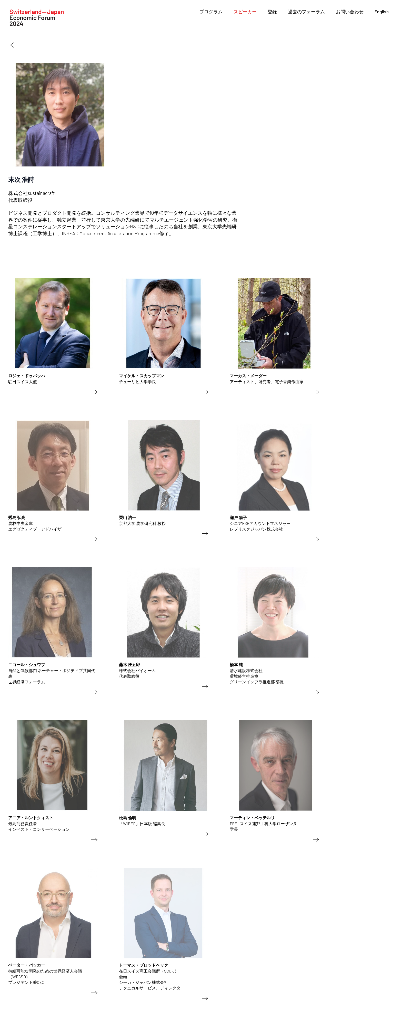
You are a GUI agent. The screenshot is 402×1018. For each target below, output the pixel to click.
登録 (272, 11)
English (382, 11)
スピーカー (245, 11)
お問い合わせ (350, 11)
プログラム (211, 11)
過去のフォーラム (306, 11)
